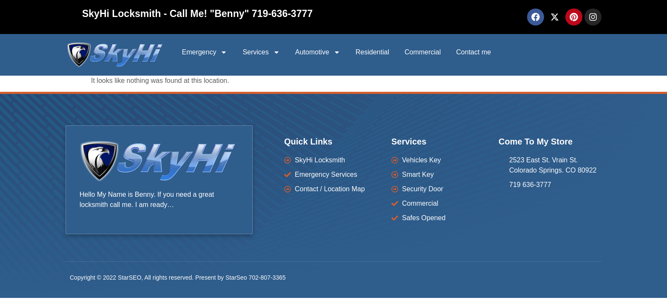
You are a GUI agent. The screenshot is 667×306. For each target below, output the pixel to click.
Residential (372, 52)
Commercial (423, 52)
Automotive (317, 52)
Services (260, 52)
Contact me (473, 52)
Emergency (204, 52)
